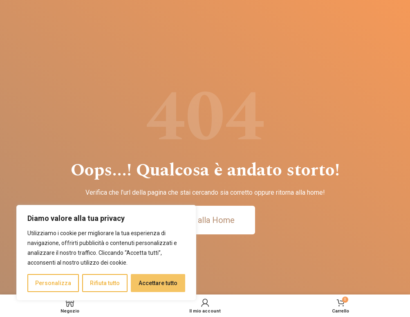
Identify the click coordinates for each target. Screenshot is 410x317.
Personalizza (53, 283)
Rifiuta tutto (105, 283)
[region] (106, 253)
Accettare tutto (158, 283)
